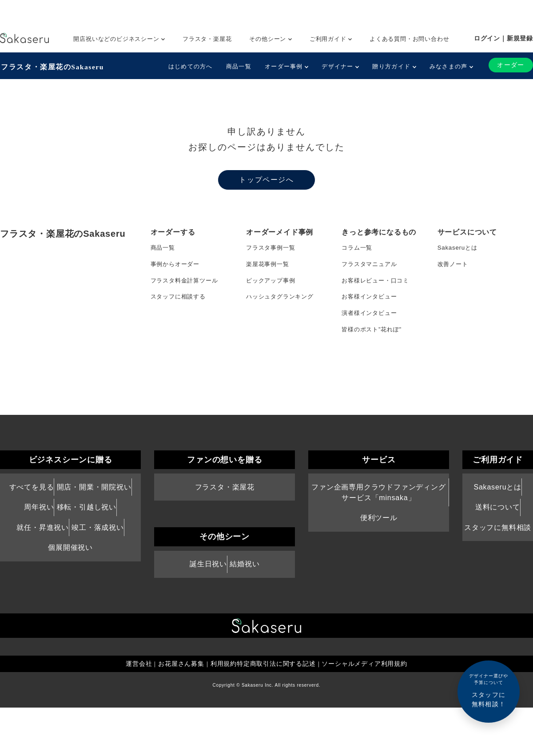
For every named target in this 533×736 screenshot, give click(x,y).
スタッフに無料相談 (497, 555)
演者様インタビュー (371, 318)
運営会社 (138, 692)
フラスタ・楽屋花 (207, 39)
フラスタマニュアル (371, 265)
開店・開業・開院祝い (94, 514)
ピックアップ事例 (272, 283)
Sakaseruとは (459, 247)
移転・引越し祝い (86, 534)
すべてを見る (31, 514)
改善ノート (454, 265)
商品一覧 (238, 66)
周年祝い (39, 534)
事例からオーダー (177, 265)
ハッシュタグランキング (282, 301)
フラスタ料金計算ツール (187, 283)
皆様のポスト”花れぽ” (374, 336)
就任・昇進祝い (42, 555)
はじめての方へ (189, 66)
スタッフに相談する (180, 301)
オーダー (510, 65)
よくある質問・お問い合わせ (409, 39)
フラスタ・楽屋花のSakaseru (52, 66)
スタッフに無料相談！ (488, 690)
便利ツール (379, 545)
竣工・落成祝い (98, 555)
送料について (497, 534)
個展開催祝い (70, 576)
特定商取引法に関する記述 (276, 692)
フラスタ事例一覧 (272, 247)
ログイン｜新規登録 (503, 38)
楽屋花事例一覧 (269, 265)
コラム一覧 (358, 247)
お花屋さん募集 (181, 692)
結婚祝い (244, 592)
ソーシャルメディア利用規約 (365, 692)
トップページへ (266, 179)
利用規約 (224, 692)
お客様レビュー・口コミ (378, 283)
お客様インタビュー (371, 301)
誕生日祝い (208, 592)
